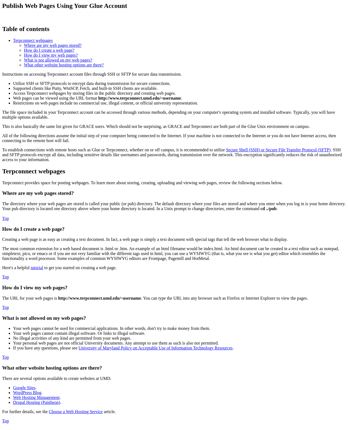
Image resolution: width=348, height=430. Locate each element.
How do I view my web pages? (51, 55)
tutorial (37, 267)
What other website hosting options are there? (64, 65)
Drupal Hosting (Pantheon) (36, 402)
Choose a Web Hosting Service (76, 411)
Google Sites (24, 387)
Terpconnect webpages (33, 40)
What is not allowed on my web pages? (58, 60)
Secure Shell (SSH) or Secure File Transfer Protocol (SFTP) (278, 150)
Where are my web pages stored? (53, 45)
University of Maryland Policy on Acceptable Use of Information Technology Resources (155, 348)
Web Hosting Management (36, 397)
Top (5, 218)
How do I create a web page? (49, 50)
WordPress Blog (27, 392)
